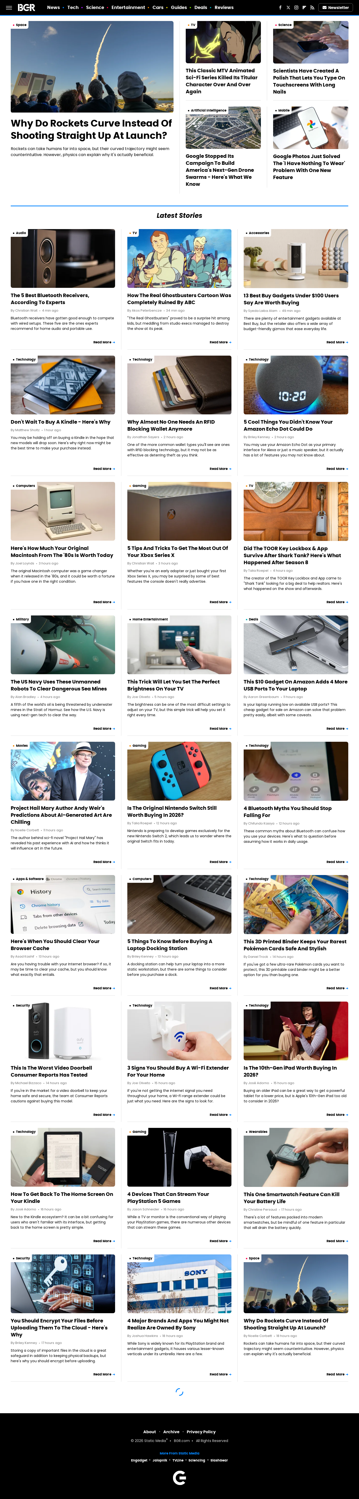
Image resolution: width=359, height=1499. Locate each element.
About (149, 1431)
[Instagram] (296, 8)
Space (21, 25)
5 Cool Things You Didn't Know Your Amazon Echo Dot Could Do (288, 425)
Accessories (259, 233)
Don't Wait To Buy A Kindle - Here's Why (61, 422)
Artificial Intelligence (208, 110)
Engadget (139, 1460)
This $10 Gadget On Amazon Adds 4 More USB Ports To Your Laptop (296, 685)
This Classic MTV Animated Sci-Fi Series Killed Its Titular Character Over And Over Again (222, 81)
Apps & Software (30, 879)
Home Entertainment (150, 619)
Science (95, 7)
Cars (158, 7)
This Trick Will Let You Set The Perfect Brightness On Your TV (173, 685)
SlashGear (219, 1460)
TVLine (178, 1460)
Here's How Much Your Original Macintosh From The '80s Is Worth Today (62, 551)
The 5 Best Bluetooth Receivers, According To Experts (50, 299)
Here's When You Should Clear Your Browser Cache (55, 945)
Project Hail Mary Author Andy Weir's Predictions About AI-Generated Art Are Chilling (61, 815)
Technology (26, 359)
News (53, 7)
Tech (73, 7)
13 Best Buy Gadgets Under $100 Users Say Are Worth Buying (291, 299)
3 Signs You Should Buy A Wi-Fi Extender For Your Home (178, 1071)
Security (23, 1005)
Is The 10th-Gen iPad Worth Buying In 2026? (290, 1071)
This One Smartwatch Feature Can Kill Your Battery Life (292, 1198)
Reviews (224, 7)
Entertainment (128, 7)
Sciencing (196, 1460)
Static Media (155, 1441)
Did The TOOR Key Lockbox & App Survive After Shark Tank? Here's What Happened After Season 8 (292, 555)
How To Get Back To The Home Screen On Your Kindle (62, 1197)
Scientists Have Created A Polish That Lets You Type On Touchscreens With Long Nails (309, 81)
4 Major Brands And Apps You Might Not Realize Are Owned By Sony (178, 1324)
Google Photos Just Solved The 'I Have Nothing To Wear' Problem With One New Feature (309, 167)
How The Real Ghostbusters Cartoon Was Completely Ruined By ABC (179, 299)
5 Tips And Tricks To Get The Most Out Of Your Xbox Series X (177, 551)
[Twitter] (288, 8)
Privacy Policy (201, 1431)
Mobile (284, 110)
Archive (171, 1431)
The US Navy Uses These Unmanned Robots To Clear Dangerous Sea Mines (59, 685)
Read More (102, 342)
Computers (25, 486)
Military (22, 619)
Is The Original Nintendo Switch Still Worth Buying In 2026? (172, 811)
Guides (179, 7)
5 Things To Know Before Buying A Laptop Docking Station (169, 945)
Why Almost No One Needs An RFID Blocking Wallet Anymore (171, 425)
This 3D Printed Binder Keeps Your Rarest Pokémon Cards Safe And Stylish (295, 945)
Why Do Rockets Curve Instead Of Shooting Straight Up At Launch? (91, 129)
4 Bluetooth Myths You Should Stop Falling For (288, 812)
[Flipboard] (304, 8)
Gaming (139, 486)
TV (193, 25)
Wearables (258, 1132)
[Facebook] (280, 8)
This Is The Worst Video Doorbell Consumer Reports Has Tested (51, 1071)
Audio (21, 233)
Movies (22, 745)
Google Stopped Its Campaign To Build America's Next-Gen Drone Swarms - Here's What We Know (220, 170)
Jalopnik (160, 1460)
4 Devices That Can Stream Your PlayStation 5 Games (168, 1197)
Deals (200, 7)
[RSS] (312, 8)
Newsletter (336, 7)
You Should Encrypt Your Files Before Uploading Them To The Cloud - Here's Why (59, 1327)
